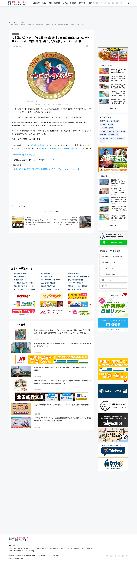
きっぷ (102, 141)
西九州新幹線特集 (19, 276)
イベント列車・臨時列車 (106, 128)
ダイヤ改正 (103, 124)
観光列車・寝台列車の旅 (48, 286)
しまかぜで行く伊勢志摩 (48, 283)
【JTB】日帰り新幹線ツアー (76, 283)
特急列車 (116, 121)
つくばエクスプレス (105, 131)
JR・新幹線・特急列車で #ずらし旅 (24, 283)
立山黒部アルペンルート (48, 276)
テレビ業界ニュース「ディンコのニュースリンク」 (49, 548)
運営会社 (18, 555)
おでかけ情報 (47, 3)
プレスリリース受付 (53, 555)
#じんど (33, 154)
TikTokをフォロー (108, 268)
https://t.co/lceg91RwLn (21, 154)
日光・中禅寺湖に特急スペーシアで (24, 286)
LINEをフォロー (107, 286)
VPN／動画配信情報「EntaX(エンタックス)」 (22, 551)
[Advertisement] (68, 13)
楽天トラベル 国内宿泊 (75, 289)
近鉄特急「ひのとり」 (74, 273)
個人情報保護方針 (29, 555)
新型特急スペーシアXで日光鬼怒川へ (78, 286)
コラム (65, 3)
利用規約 (11, 555)
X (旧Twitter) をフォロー (110, 274)
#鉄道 (19, 148)
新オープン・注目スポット (117, 138)
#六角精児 (44, 148)
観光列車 (110, 124)
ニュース (22, 22)
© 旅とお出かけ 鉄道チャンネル (16, 558)
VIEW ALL (113, 108)
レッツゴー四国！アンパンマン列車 (24, 289)
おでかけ (109, 121)
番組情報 (73, 3)
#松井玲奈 (53, 148)
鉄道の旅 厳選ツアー (47, 273)
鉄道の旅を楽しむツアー (21, 273)
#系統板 (67, 148)
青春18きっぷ (104, 138)
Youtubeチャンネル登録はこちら (112, 256)
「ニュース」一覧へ (51, 211)
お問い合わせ (41, 555)
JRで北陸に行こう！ (20, 280)
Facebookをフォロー (109, 280)
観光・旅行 (116, 131)
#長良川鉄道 (75, 148)
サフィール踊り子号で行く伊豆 (50, 289)
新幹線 (123, 131)
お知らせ (90, 3)
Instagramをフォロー (109, 262)
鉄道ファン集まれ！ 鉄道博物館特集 (78, 276)
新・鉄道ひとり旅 (113, 134)
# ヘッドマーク (21, 206)
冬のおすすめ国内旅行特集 (75, 280)
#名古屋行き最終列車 (38, 145)
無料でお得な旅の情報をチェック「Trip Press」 (81, 548)
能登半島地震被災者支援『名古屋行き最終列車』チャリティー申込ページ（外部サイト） (46, 169)
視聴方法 (82, 3)
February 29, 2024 (49, 160)
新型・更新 (103, 134)
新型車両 (102, 121)
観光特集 (57, 3)
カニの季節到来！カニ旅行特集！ (50, 280)
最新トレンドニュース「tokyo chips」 (20, 548)
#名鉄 (60, 148)
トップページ (12, 22)
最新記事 (36, 3)
